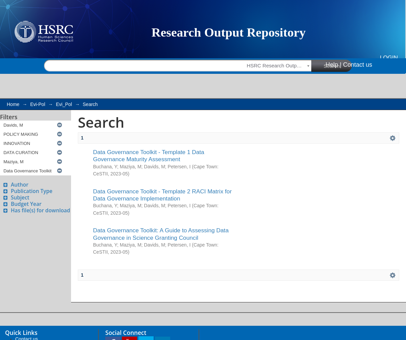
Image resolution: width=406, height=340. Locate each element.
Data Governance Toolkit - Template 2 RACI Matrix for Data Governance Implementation (162, 195)
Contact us (357, 64)
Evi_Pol (64, 104)
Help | (333, 64)
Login (389, 58)
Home (13, 104)
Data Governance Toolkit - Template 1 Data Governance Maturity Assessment (148, 156)
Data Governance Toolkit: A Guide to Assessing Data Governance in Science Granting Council (161, 234)
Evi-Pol (37, 104)
